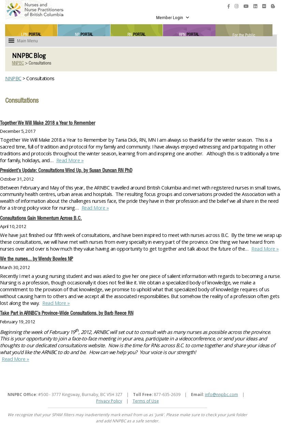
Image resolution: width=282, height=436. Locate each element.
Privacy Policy (109, 401)
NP (84, 34)
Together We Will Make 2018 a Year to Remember (47, 123)
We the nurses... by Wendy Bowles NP (36, 259)
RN (137, 34)
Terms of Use (146, 401)
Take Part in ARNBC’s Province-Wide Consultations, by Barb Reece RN (66, 313)
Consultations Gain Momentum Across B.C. (41, 218)
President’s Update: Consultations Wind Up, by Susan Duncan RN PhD (66, 171)
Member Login (173, 17)
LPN (31, 34)
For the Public (244, 34)
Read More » (69, 160)
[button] (27, 40)
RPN (189, 34)
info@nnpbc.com (221, 394)
